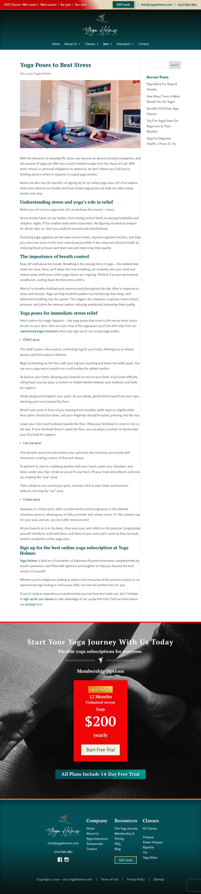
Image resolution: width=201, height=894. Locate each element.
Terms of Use (109, 879)
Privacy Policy (136, 879)
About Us (70, 44)
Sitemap (158, 879)
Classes (90, 44)
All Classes (150, 828)
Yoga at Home (42, 73)
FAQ (117, 844)
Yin (145, 852)
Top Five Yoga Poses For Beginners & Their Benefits (162, 126)
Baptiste (148, 847)
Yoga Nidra (150, 857)
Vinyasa (148, 837)
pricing (30, 604)
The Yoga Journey (126, 828)
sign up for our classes (39, 599)
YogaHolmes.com (80, 879)
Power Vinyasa (153, 842)
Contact (144, 44)
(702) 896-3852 (187, 4)
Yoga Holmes (28, 561)
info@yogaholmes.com (156, 4)
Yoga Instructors (97, 839)
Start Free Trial (100, 750)
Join (106, 44)
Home (56, 44)
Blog (118, 849)
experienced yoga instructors (39, 331)
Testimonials (94, 844)
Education (123, 44)
